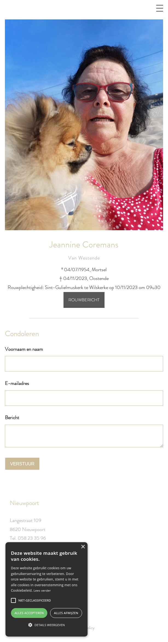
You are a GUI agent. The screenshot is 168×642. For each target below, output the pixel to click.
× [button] (83, 547)
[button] (46, 625)
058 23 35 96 (32, 538)
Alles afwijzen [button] (66, 613)
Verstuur (22, 463)
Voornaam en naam (24, 349)
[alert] (46, 589)
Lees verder (42, 590)
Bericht (12, 417)
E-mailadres (17, 383)
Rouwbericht (84, 300)
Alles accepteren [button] (29, 613)
